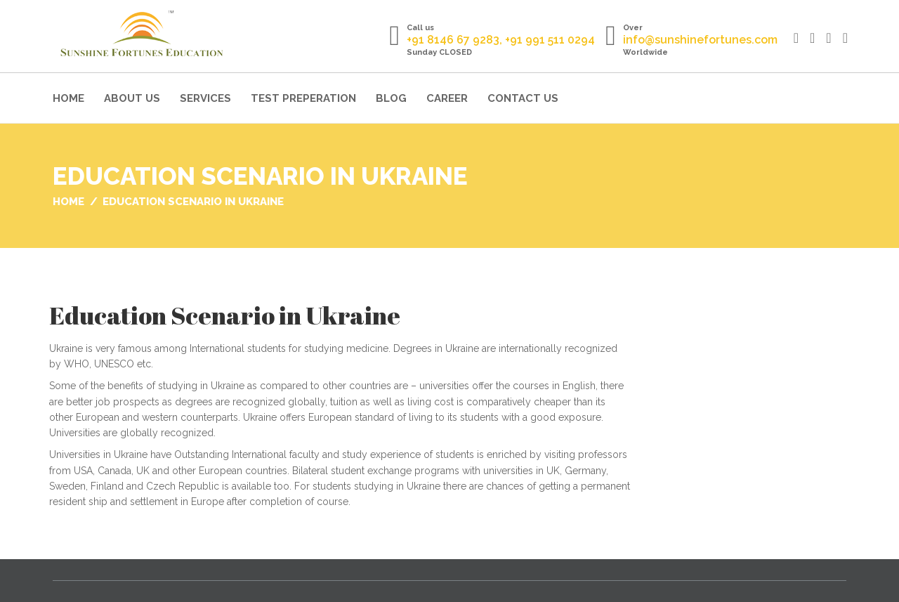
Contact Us (522, 98)
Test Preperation (303, 98)
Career (447, 98)
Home (68, 98)
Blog (391, 98)
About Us (132, 98)
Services (205, 98)
